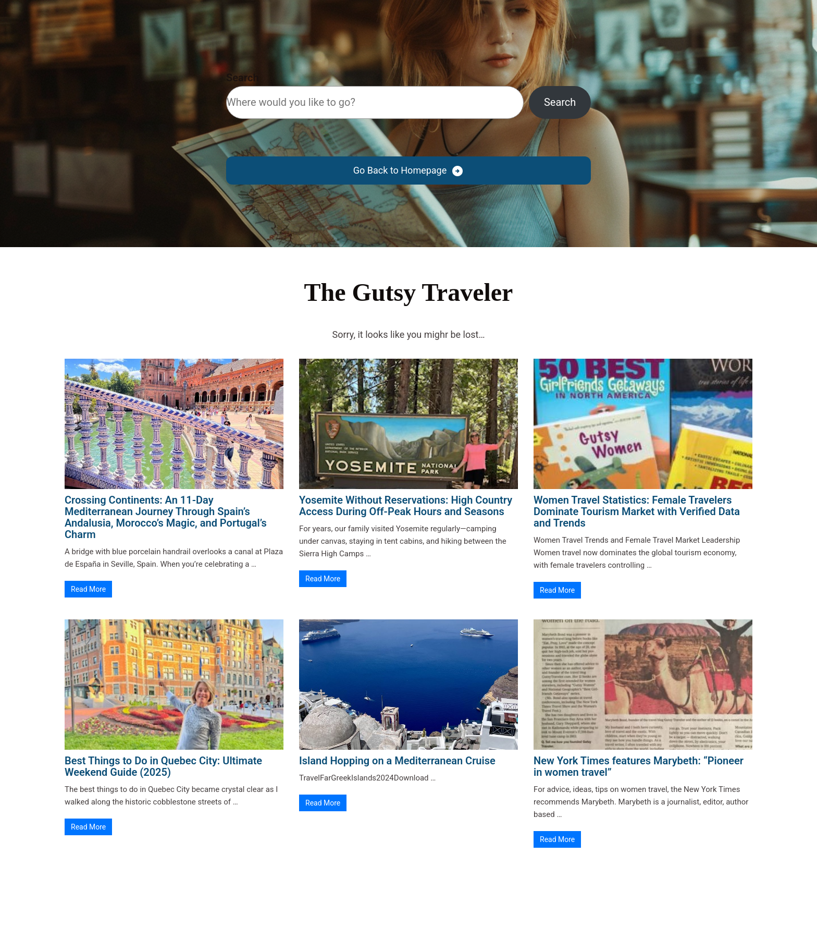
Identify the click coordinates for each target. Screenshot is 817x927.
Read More (88, 589)
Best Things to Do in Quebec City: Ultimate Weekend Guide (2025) (163, 766)
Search (242, 77)
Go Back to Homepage (400, 170)
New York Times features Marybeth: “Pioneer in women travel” (639, 766)
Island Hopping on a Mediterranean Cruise (397, 760)
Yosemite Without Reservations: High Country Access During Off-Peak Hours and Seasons (405, 505)
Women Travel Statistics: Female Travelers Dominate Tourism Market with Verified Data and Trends (637, 511)
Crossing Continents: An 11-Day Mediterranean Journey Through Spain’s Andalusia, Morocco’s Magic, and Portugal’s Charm (166, 517)
